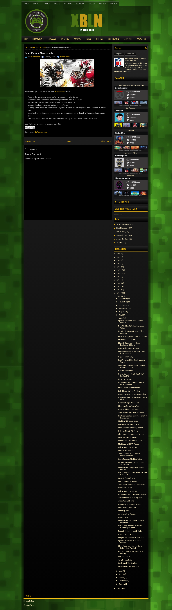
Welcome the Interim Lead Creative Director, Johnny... (131, 366)
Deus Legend (35, 57)
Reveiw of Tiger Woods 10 (128, 403)
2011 (118, 290)
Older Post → (106, 141)
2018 (118, 267)
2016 (118, 273)
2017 (118, 270)
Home (26, 39)
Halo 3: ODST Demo (126, 534)
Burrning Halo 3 (124, 511)
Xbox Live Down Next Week (128, 406)
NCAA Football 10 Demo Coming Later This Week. (131, 383)
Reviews (88, 39)
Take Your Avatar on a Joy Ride (130, 498)
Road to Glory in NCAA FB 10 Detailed (132, 337)
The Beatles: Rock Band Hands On (131, 485)
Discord (57, 4)
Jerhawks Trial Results (127, 514)
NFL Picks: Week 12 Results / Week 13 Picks (136, 60)
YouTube (36, 4)
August (121, 312)
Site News (99, 39)
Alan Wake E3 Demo (126, 501)
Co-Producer (131, 108)
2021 (118, 257)
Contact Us (141, 39)
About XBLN (128, 39)
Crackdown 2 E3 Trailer (127, 507)
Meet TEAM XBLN (38, 39)
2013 (118, 283)
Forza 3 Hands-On (125, 488)
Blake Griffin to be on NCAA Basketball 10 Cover (129, 344)
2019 (118, 264)
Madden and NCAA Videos (128, 444)
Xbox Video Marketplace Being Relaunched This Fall (130, 547)
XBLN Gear (102, 4)
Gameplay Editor (130, 153)
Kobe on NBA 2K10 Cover (128, 431)
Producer (130, 176)
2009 (118, 296)
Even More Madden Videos (128, 424)
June (121, 318)
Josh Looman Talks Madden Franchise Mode (129, 455)
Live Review (120, 232)
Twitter (47, 4)
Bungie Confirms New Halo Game (131, 538)
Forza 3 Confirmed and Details (130, 531)
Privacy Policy (29, 601)
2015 (118, 277)
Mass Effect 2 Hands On (127, 450)
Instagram (68, 4)
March (121, 578)
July (120, 315)
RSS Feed (113, 4)
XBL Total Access (39, 48)
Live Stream (65, 39)
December (123, 299)
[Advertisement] (55, 226)
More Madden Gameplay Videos (130, 428)
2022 (118, 254)
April (120, 574)
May (120, 571)
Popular (119, 54)
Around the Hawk (122, 239)
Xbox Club (80, 4)
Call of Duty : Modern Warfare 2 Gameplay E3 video (130, 527)
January (122, 584)
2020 (118, 260)
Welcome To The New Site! (128, 566)
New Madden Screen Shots (128, 409)
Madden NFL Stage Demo (128, 421)
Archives (130, 54)
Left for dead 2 (124, 557)
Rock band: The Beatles (127, 563)
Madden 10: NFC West (126, 340)
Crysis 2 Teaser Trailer (126, 478)
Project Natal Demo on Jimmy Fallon (132, 394)
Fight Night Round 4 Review (128, 348)
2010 (118, 293)
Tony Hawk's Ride (125, 560)
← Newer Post (29, 141)
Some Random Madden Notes (39, 53)
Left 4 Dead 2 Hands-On (127, 491)
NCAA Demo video (125, 371)
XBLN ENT (119, 243)
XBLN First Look (122, 228)
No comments (65, 57)
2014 (118, 280)
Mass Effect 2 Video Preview (129, 388)
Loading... (118, 214)
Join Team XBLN (113, 39)
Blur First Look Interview (127, 481)
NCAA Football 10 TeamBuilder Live (132, 494)
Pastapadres (59, 92)
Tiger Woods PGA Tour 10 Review (131, 413)
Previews (77, 39)
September (123, 308)
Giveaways (52, 39)
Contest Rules (29, 605)
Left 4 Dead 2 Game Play (127, 447)
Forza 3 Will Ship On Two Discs (130, 441)
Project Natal (123, 517)
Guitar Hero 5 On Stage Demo (129, 504)
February (122, 581)
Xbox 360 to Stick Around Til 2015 (131, 434)
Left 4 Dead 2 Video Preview (129, 391)
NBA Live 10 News (125, 379)
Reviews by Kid (121, 235)
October (122, 305)
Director (131, 131)
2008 (118, 589)
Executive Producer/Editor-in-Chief (131, 85)
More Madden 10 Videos (127, 437)
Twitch (26, 4)
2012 (118, 286)
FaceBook (91, 4)
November (123, 302)
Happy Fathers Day (125, 357)
